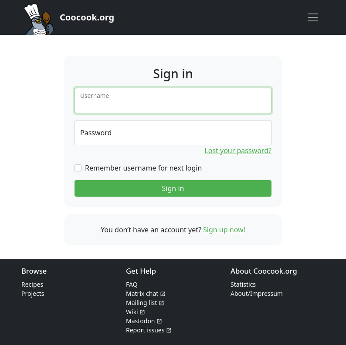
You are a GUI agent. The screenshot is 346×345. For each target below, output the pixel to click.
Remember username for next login (143, 168)
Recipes (32, 284)
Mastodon (144, 321)
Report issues (149, 330)
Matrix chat (146, 293)
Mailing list (145, 302)
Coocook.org (87, 17)
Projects (32, 293)
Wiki (135, 312)
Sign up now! (224, 229)
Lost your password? (237, 150)
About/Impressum (257, 293)
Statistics (243, 284)
